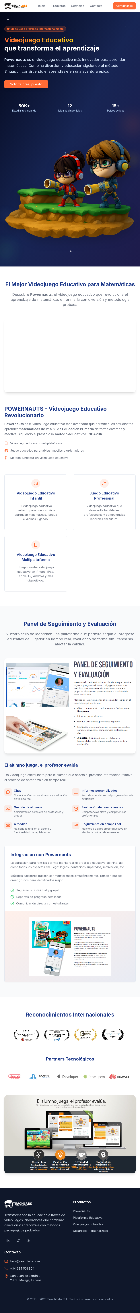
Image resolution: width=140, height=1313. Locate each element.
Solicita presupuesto (26, 84)
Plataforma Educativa (87, 1217)
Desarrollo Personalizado (90, 1231)
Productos (58, 6)
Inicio (42, 6)
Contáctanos (124, 5)
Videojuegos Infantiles (88, 1224)
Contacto (96, 6)
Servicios (77, 6)
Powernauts (81, 1211)
